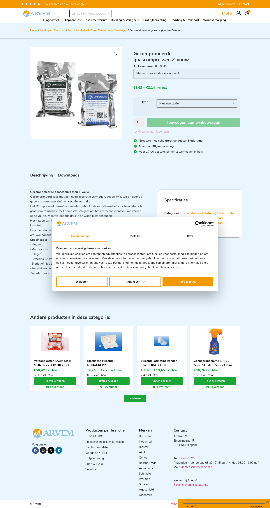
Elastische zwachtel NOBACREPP (100, 363)
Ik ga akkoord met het (215, 484)
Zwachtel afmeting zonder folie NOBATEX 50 (159, 363)
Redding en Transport (52, 30)
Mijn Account (226, 4)
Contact (244, 4)
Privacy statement (249, 476)
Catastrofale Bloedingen (112, 30)
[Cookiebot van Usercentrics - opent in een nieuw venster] (197, 224)
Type (145, 102)
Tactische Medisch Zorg (82, 30)
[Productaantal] (138, 122)
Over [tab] (190, 236)
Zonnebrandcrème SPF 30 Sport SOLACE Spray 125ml (213, 363)
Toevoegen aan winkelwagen (193, 122)
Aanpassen (135, 281)
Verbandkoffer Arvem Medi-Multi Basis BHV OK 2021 (53, 363)
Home (33, 30)
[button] (115, 53)
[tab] (41, 177)
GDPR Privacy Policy (230, 484)
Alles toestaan (188, 281)
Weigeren (82, 281)
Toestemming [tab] (80, 236)
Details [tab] (135, 236)
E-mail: (191, 451)
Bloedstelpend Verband (199, 213)
